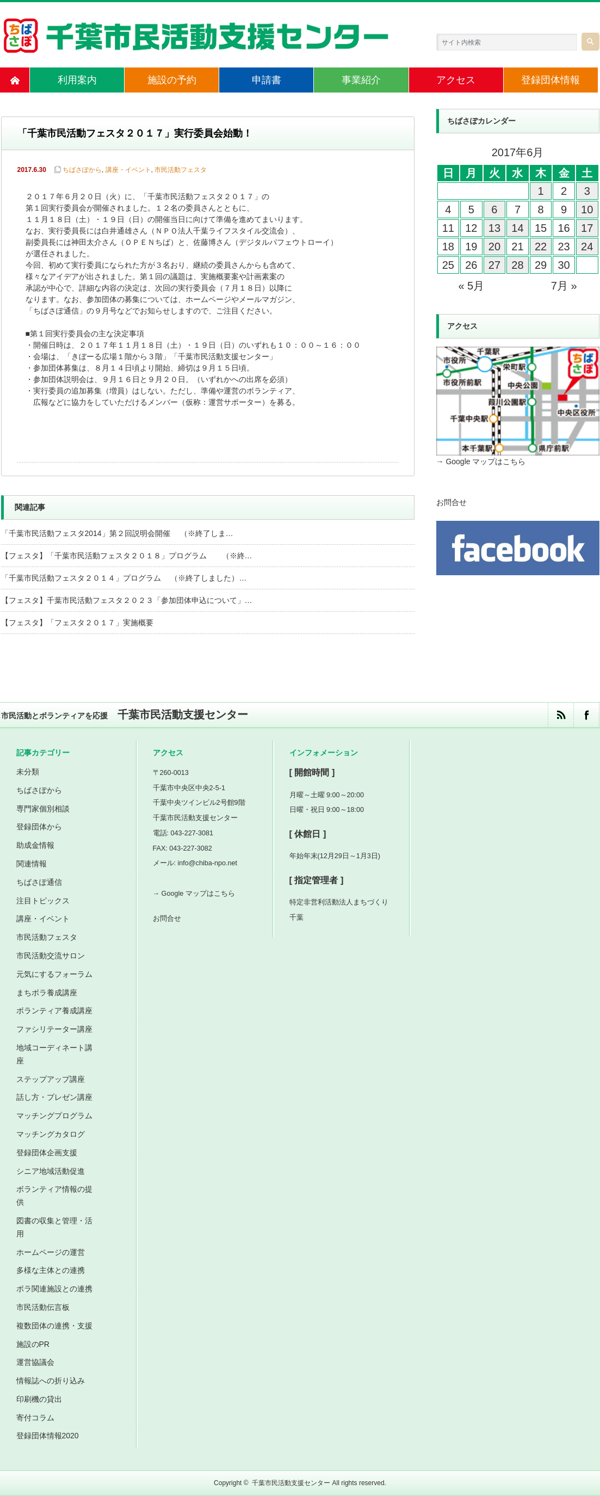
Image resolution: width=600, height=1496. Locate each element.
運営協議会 (35, 1362)
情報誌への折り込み (50, 1380)
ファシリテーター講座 (54, 1029)
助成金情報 (35, 845)
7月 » (564, 286)
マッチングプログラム (54, 1115)
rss (560, 715)
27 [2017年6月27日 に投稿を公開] (494, 265)
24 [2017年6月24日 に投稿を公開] (587, 247)
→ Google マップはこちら (481, 461)
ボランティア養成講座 (54, 1010)
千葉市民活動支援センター (291, 1483)
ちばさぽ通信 (39, 882)
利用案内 (77, 80)
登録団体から (39, 826)
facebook (586, 715)
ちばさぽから (82, 170)
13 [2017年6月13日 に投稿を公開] (494, 228)
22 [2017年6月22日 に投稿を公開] (541, 247)
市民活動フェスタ (180, 170)
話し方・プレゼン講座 (54, 1097)
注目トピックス (43, 900)
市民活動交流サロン (50, 955)
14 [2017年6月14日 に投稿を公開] (517, 228)
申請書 (266, 80)
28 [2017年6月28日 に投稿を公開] (517, 265)
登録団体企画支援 (46, 1152)
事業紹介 (361, 80)
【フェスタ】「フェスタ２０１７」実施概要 (77, 622)
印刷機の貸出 (39, 1399)
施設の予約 (171, 80)
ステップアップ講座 (50, 1079)
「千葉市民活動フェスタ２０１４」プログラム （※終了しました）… (124, 578)
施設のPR (33, 1344)
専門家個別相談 (43, 808)
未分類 (27, 771)
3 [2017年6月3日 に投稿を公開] (587, 191)
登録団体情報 (550, 80)
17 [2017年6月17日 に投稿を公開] (587, 228)
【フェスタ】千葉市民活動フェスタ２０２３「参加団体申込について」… (126, 600)
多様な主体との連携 (50, 1270)
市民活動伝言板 (43, 1307)
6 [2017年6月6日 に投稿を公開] (494, 210)
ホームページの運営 (50, 1252)
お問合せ (451, 502)
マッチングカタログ (50, 1134)
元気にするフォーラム (54, 974)
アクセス (455, 80)
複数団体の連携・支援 (54, 1325)
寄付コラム (35, 1417)
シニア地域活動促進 (50, 1171)
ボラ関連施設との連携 (54, 1288)
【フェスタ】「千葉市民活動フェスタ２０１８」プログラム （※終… (126, 555)
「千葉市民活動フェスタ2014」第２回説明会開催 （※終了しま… (117, 533)
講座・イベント (128, 170)
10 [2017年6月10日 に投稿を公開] (587, 210)
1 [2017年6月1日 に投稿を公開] (540, 191)
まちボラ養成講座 (46, 992)
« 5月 (471, 286)
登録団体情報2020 (47, 1435)
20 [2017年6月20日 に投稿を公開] (494, 247)
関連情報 (31, 863)
